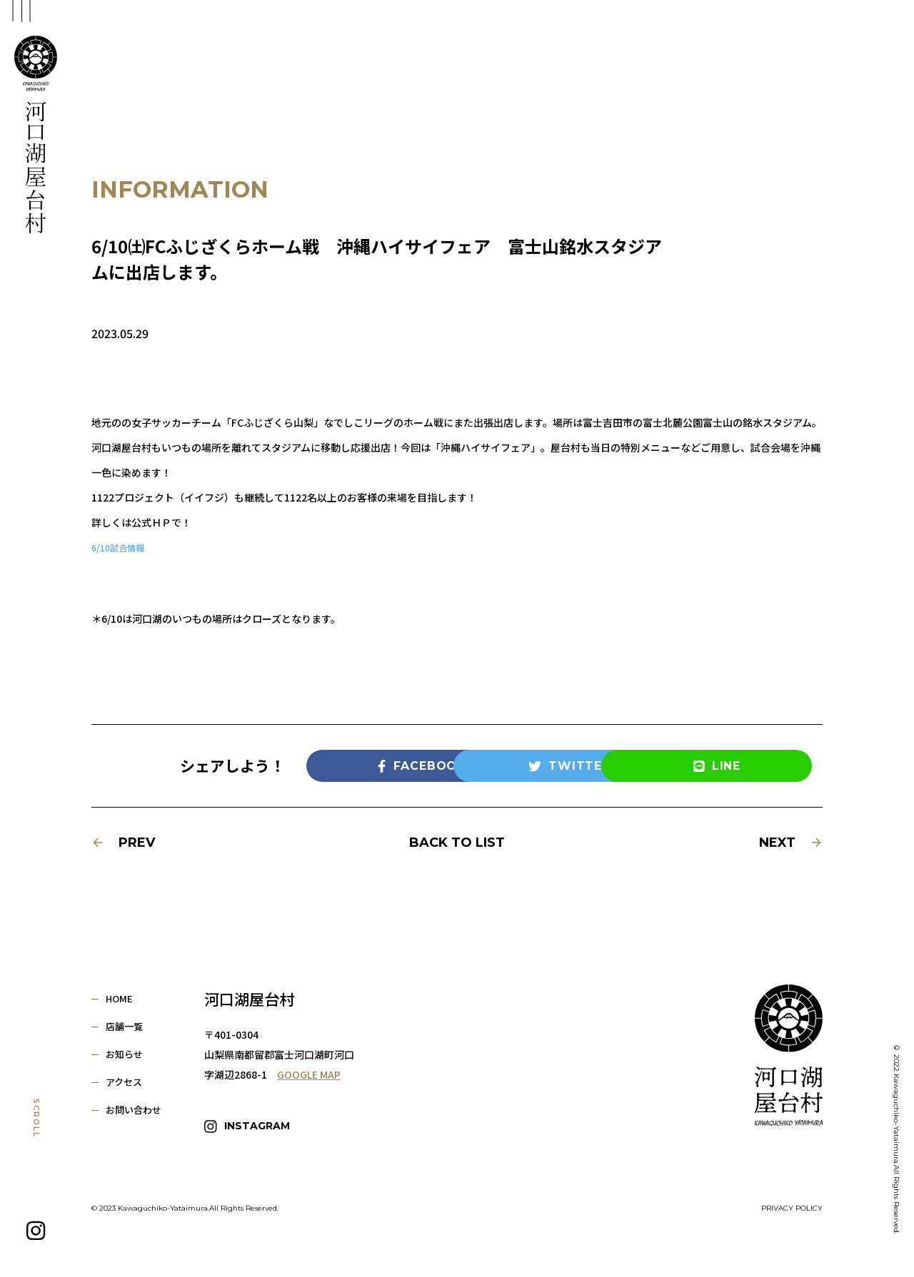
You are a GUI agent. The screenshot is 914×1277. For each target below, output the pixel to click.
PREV (123, 842)
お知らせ (124, 1054)
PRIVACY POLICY (792, 1202)
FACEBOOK (372, 766)
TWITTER (520, 766)
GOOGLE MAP (309, 1074)
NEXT (791, 842)
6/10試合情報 (121, 547)
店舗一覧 (124, 1026)
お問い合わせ (133, 1109)
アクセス (124, 1082)
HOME (119, 998)
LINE (668, 766)
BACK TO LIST (457, 842)
